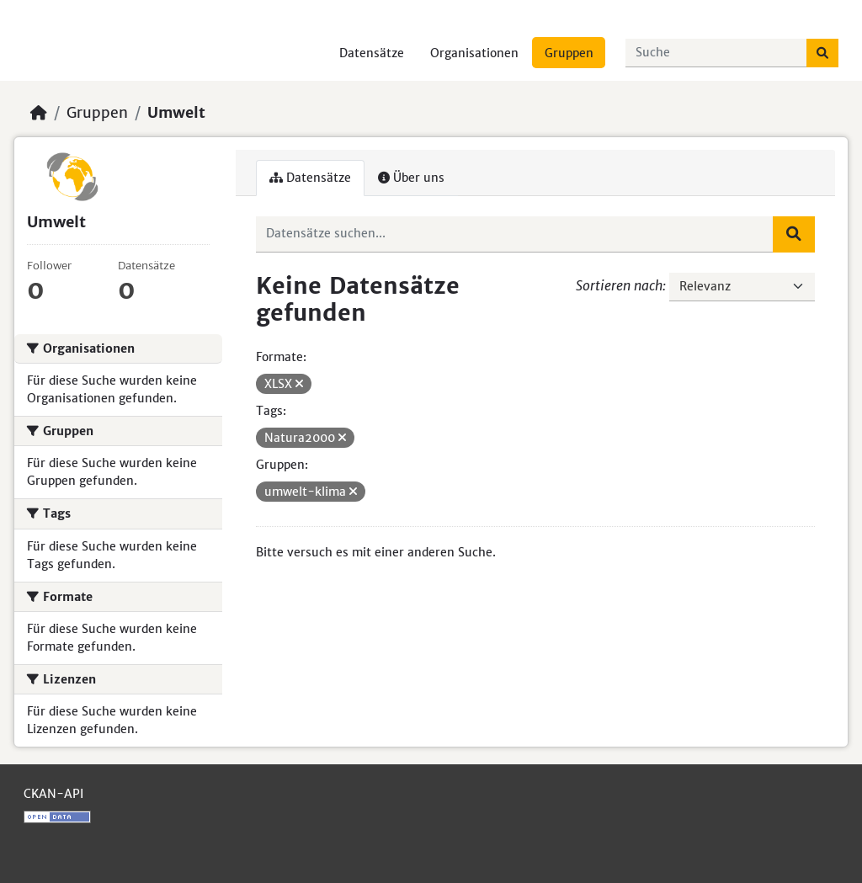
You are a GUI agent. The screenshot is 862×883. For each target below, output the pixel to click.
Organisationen (474, 53)
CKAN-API (53, 793)
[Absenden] (822, 53)
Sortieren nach (619, 285)
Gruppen (569, 53)
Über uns (411, 177)
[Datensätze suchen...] (716, 53)
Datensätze (371, 53)
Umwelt (176, 113)
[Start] (38, 113)
